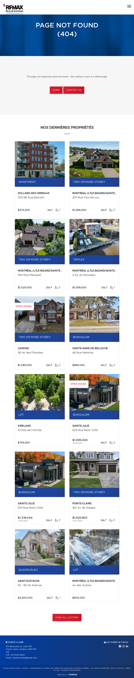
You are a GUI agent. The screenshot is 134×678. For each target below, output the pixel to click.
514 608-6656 (18, 655)
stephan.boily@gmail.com (24, 658)
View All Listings (67, 618)
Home (56, 90)
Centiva (72, 674)
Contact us (73, 90)
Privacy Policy (117, 668)
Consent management (71, 670)
